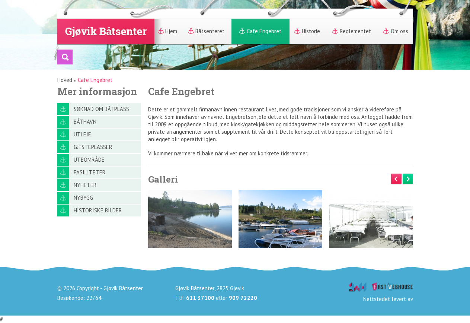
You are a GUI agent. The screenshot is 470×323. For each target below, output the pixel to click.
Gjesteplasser (93, 147)
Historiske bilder (98, 210)
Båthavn (85, 121)
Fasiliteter (90, 172)
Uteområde (89, 159)
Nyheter (85, 185)
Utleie (82, 134)
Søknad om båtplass (101, 109)
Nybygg (83, 197)
